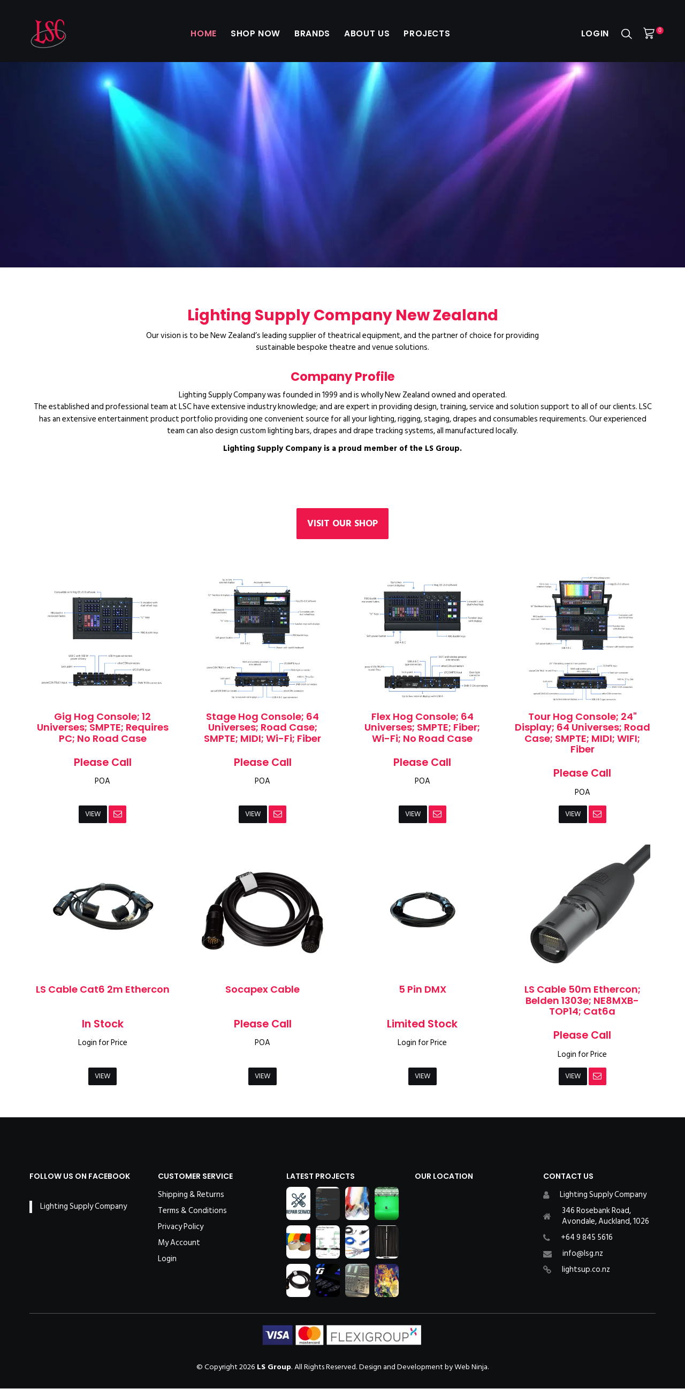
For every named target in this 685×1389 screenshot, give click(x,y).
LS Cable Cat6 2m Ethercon (103, 989)
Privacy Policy (180, 1227)
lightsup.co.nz (586, 1270)
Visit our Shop (342, 523)
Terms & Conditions (192, 1211)
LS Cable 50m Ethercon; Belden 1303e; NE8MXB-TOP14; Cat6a (582, 1000)
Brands (310, 33)
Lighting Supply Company (83, 1207)
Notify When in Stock (118, 814)
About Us (368, 33)
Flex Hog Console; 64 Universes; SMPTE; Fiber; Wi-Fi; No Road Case (422, 727)
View (93, 814)
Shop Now (249, 33)
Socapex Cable (262, 989)
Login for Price (102, 1043)
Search (626, 34)
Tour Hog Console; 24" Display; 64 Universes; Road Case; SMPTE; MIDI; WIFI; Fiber (582, 733)
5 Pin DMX (422, 989)
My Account (179, 1243)
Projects (432, 33)
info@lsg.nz (582, 1254)
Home (194, 33)
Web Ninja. (471, 1367)
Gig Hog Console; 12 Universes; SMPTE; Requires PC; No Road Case (103, 727)
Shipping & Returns (191, 1195)
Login (593, 33)
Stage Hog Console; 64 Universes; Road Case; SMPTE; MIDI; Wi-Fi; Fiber (262, 727)
